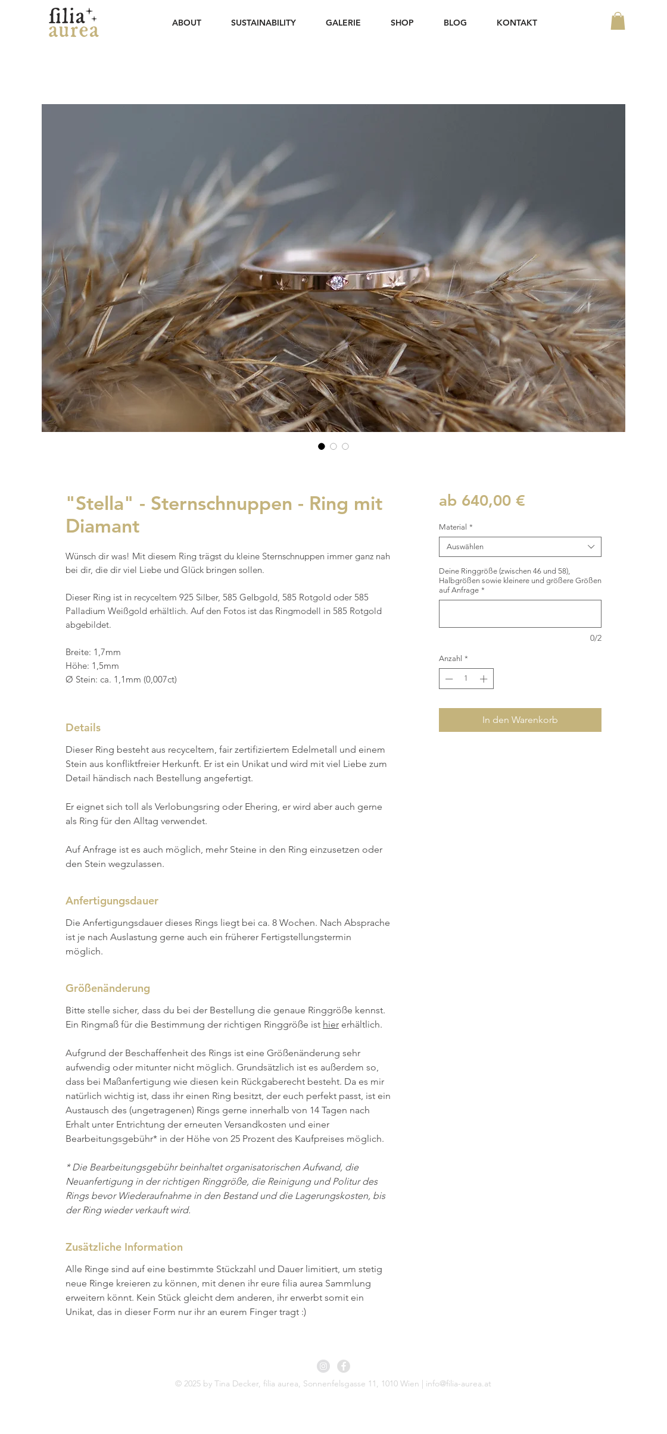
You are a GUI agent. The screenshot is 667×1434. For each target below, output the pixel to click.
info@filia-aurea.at (458, 1383)
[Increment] (485, 679)
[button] (617, 21)
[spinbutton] (466, 679)
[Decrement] (448, 679)
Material (456, 526)
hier (331, 1024)
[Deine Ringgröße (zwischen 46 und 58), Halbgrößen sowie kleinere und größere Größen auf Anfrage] (520, 613)
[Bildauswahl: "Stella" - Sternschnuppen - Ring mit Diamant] (322, 446)
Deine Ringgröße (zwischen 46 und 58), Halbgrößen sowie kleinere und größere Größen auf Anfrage (520, 580)
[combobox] (520, 547)
